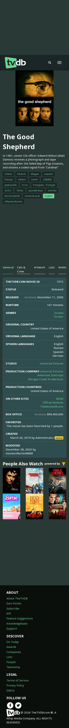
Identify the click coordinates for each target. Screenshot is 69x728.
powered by (55, 463)
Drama (58, 313)
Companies (13, 652)
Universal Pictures (51, 363)
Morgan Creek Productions (45, 379)
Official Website (53, 402)
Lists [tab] (52, 267)
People (11, 662)
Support (11, 628)
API (8, 613)
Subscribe (12, 608)
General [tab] (8, 267)
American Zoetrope (50, 375)
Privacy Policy (15, 685)
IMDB (59, 398)
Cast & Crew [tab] (21, 269)
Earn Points (13, 603)
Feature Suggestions (19, 618)
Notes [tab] (62, 267)
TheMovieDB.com (51, 406)
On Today (12, 642)
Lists (9, 657)
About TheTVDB (17, 598)
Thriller (58, 316)
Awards (11, 647)
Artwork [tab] (39, 267)
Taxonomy (13, 667)
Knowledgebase (16, 623)
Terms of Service (17, 680)
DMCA (10, 690)
